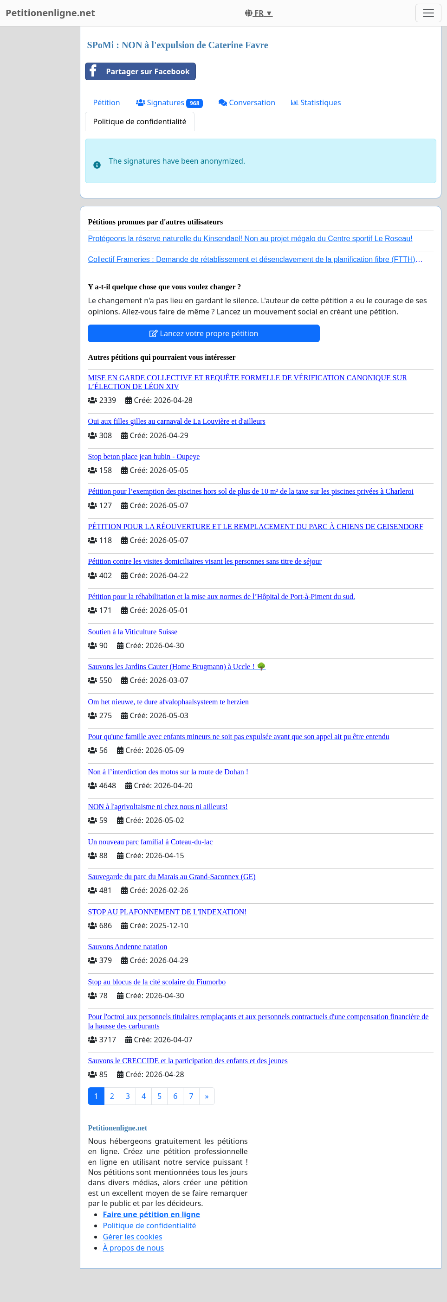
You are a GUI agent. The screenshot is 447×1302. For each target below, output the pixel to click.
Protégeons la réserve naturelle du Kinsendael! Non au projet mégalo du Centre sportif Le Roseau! (250, 239)
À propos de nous (133, 1248)
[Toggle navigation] (428, 13)
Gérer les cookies (132, 1237)
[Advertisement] (37, 165)
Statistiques (316, 102)
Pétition (106, 102)
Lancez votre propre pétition (203, 333)
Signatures (169, 102)
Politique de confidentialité (139, 121)
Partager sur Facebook (137, 71)
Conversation (247, 102)
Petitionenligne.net (50, 12)
